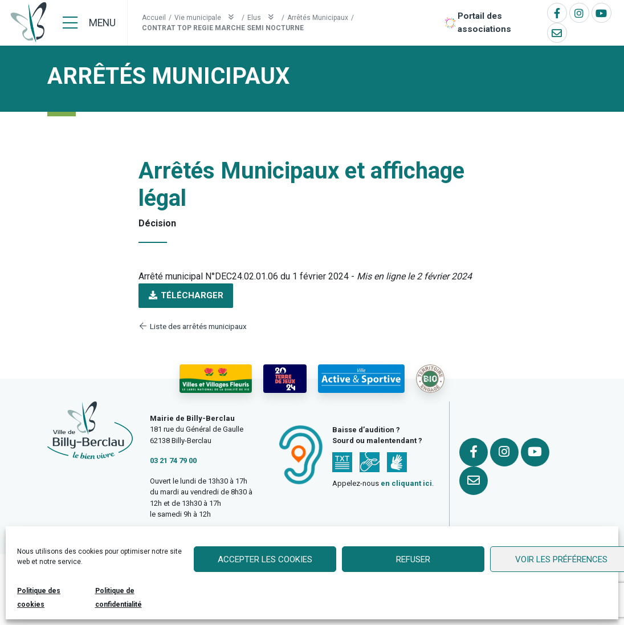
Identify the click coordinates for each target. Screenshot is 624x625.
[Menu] (89, 23)
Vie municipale (206, 17)
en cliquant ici (406, 483)
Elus (263, 17)
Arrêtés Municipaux (317, 18)
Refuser (413, 559)
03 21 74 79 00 (173, 460)
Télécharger (186, 295)
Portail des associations (484, 22)
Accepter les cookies (265, 559)
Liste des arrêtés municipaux (192, 326)
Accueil (154, 18)
